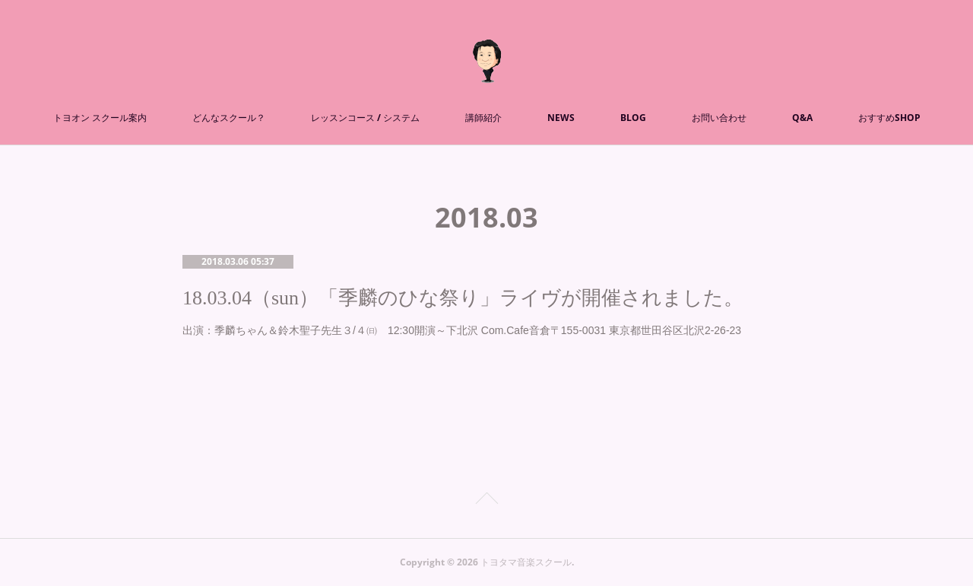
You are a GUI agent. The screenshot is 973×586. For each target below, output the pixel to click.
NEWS (561, 117)
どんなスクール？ (228, 117)
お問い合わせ (719, 117)
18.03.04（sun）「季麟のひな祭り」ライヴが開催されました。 (462, 298)
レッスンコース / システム (365, 117)
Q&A (802, 117)
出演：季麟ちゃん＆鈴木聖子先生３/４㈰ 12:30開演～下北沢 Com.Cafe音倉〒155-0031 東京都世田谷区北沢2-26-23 (461, 330)
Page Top (486, 500)
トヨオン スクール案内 (100, 117)
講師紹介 (483, 117)
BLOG (633, 117)
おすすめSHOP (889, 117)
